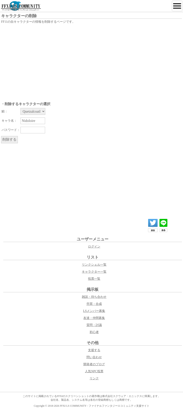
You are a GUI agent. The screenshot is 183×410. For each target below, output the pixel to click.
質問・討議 (94, 325)
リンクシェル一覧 (94, 264)
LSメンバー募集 (94, 311)
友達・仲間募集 (94, 318)
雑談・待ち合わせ (94, 296)
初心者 (94, 332)
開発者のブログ (94, 364)
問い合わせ (94, 357)
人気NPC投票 (94, 371)
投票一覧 (94, 278)
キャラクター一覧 (94, 271)
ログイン (94, 246)
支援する (94, 350)
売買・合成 (94, 304)
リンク (94, 378)
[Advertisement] (91, 58)
